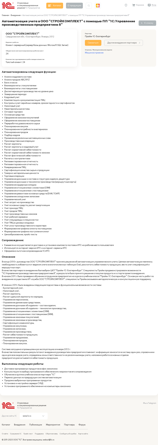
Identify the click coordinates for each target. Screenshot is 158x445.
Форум (82, 425)
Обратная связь (52, 434)
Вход (154, 5)
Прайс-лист (28, 434)
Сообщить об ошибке (68, 434)
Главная (5, 15)
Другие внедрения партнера (122, 43)
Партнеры (69, 425)
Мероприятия (53, 425)
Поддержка (39, 434)
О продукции (74, 5)
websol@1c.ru (48, 440)
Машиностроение (94, 53)
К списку (148, 23)
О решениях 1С (15, 434)
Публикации (35, 425)
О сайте (5, 434)
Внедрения (15, 15)
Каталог (6, 425)
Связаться (93, 43)
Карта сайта (83, 434)
